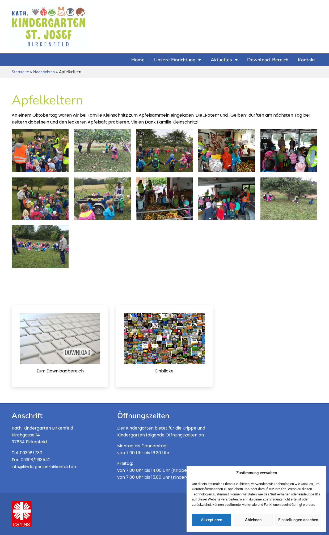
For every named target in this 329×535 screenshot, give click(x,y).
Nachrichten (44, 72)
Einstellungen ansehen (298, 519)
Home (138, 60)
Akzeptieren (211, 519)
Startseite (20, 72)
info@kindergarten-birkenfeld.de (44, 466)
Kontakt (306, 60)
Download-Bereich (267, 60)
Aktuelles (224, 60)
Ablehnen (253, 519)
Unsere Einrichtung (177, 60)
